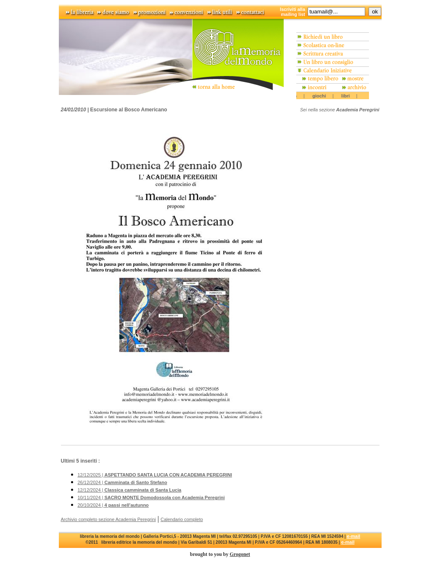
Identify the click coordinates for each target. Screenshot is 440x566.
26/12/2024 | (122, 482)
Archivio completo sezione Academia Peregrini (108, 519)
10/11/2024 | (151, 497)
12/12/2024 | (130, 489)
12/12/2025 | (155, 474)
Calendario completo (182, 519)
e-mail (353, 536)
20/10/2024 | (113, 505)
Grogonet (240, 554)
